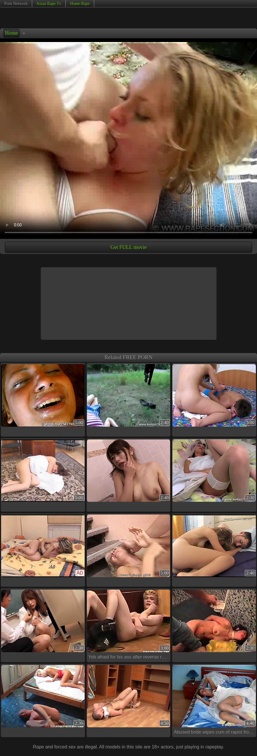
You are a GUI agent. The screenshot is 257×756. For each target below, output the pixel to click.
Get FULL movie (128, 247)
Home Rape (80, 3)
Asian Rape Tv (48, 3)
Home (11, 33)
